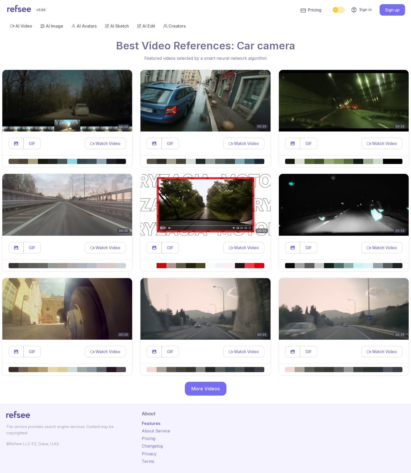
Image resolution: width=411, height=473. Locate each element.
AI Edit (146, 26)
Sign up (392, 9)
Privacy (149, 453)
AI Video (21, 26)
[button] (16, 143)
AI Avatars (84, 26)
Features (151, 423)
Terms (148, 461)
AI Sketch (117, 26)
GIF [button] (32, 143)
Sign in (361, 10)
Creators (174, 26)
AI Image (52, 26)
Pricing (311, 10)
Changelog (152, 446)
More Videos (205, 388)
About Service (156, 430)
